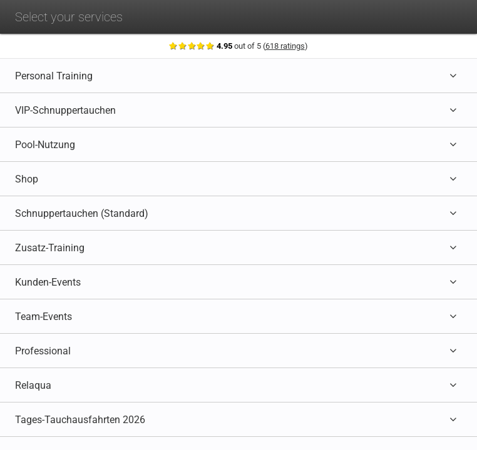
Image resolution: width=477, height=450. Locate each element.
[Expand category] (453, 75)
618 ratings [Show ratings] (285, 46)
